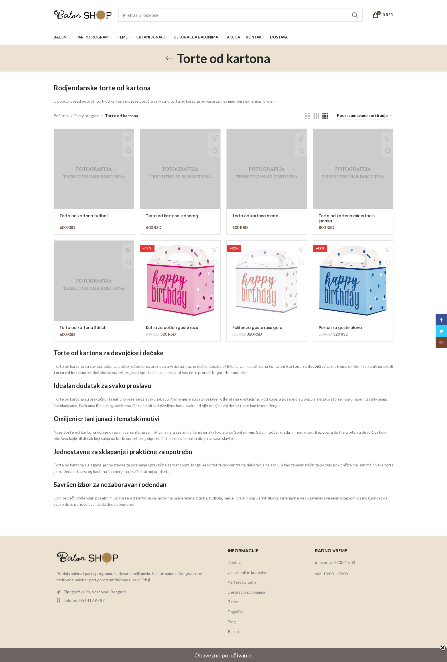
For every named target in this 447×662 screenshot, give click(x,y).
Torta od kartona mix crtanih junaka (349, 218)
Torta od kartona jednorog (174, 216)
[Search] (240, 15)
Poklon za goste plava (342, 327)
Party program (87, 115)
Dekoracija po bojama (246, 591)
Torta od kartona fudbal (85, 216)
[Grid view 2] (307, 116)
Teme (233, 601)
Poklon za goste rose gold (259, 327)
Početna (62, 115)
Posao (233, 631)
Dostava (235, 562)
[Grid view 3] (316, 116)
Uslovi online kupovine (247, 572)
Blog (232, 621)
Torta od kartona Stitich (85, 327)
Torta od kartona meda (257, 216)
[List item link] (136, 592)
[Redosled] (364, 116)
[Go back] (169, 58)
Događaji (235, 611)
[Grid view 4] (325, 116)
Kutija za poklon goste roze (174, 327)
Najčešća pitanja (242, 582)
